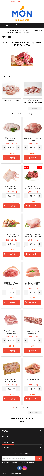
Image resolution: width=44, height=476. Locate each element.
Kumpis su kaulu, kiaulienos (11, 284)
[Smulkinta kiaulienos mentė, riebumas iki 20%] (33, 167)
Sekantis (27, 408)
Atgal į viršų (35, 412)
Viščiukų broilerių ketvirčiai (11, 139)
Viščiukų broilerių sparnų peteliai (11, 380)
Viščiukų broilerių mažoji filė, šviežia (32, 284)
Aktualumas (14, 109)
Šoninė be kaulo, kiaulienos (11, 332)
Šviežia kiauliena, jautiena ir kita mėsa (33, 101)
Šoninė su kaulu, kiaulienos (33, 332)
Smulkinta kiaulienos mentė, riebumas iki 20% (33, 188)
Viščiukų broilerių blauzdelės (11, 236)
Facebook (22, 421)
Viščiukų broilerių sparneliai (11, 187)
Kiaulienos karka (32, 379)
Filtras (35, 109)
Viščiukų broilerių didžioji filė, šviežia (33, 236)
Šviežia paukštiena (11, 100)
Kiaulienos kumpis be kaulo (33, 139)
